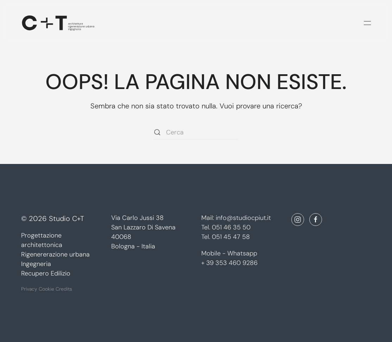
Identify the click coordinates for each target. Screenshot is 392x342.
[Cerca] (196, 132)
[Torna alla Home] (58, 23)
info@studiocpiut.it (243, 218)
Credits (64, 288)
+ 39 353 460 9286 (229, 263)
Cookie (47, 288)
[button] (367, 23)
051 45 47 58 (231, 237)
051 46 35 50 (231, 227)
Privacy (29, 288)
